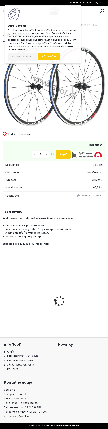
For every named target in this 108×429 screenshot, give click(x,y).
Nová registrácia (97, 2)
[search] (102, 11)
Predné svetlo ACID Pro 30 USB (25, 311)
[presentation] (4, 295)
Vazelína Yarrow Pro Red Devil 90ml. (77, 311)
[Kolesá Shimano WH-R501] (54, 86)
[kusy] (40, 155)
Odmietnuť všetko (22, 56)
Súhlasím (49, 56)
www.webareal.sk (67, 425)
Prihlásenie (78, 2)
